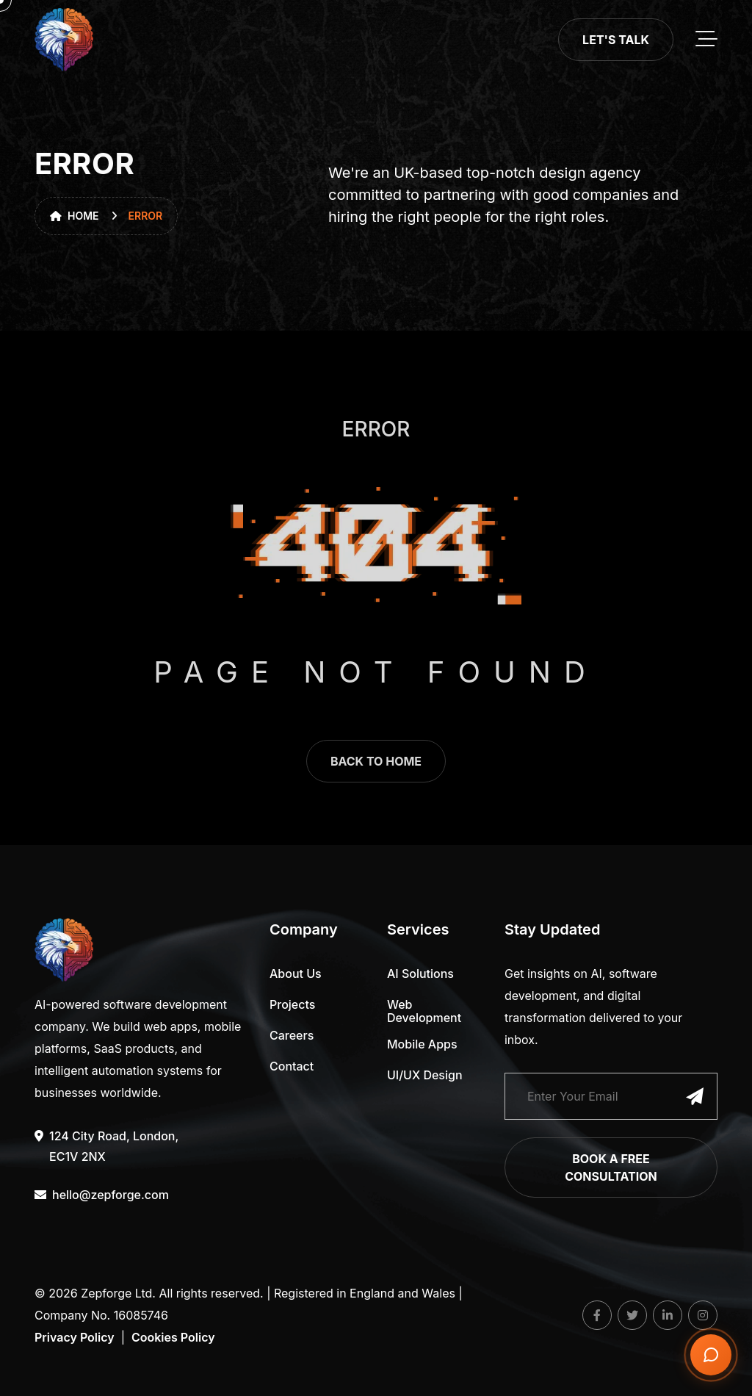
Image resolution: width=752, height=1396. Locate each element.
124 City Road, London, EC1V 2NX (106, 1145)
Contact (292, 1066)
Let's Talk (615, 39)
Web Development (424, 1011)
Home (74, 215)
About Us (296, 973)
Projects (292, 1004)
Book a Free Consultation (611, 1167)
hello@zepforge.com (102, 1194)
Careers (292, 1035)
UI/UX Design (425, 1075)
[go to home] (64, 39)
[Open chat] (710, 1354)
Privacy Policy (75, 1337)
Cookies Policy (173, 1337)
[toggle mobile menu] (706, 40)
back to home (376, 773)
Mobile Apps (422, 1044)
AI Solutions (420, 973)
